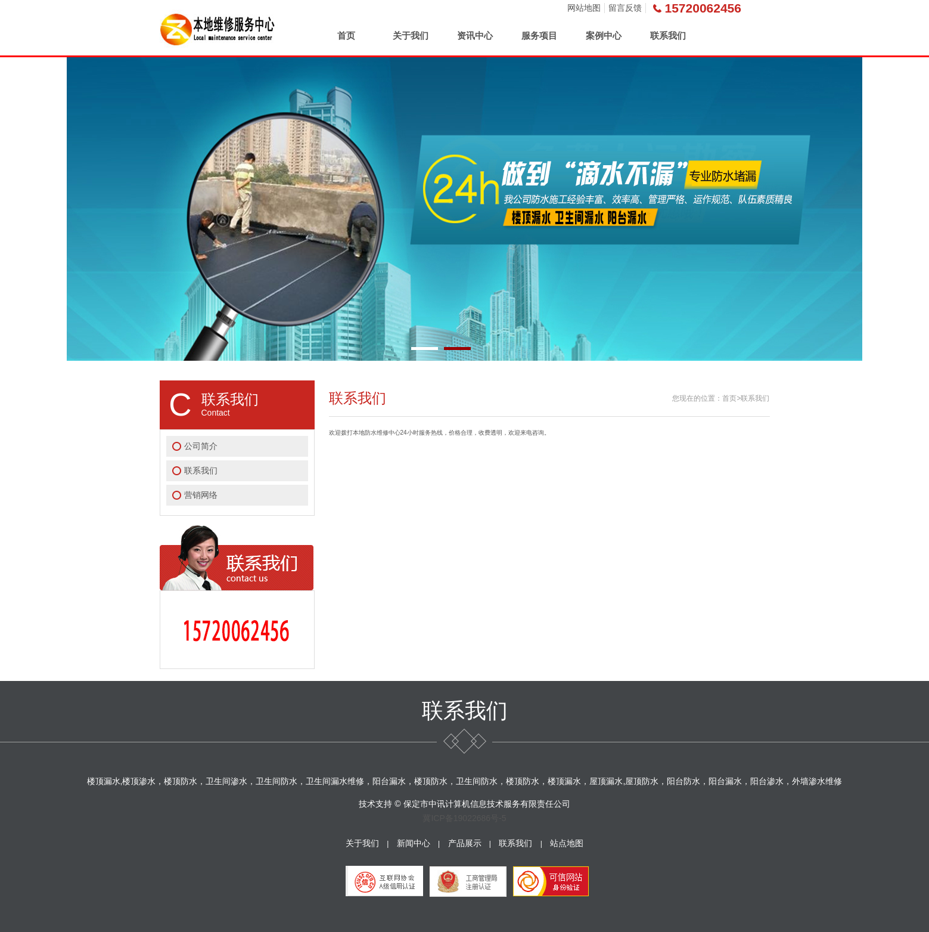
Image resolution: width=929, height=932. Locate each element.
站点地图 (566, 843)
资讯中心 (475, 35)
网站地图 (584, 8)
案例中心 (604, 35)
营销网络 (201, 495)
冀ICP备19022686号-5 (464, 818)
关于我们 (410, 35)
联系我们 (668, 35)
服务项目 (539, 35)
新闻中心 (413, 843)
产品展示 (464, 843)
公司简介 (201, 446)
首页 (346, 35)
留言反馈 (625, 8)
